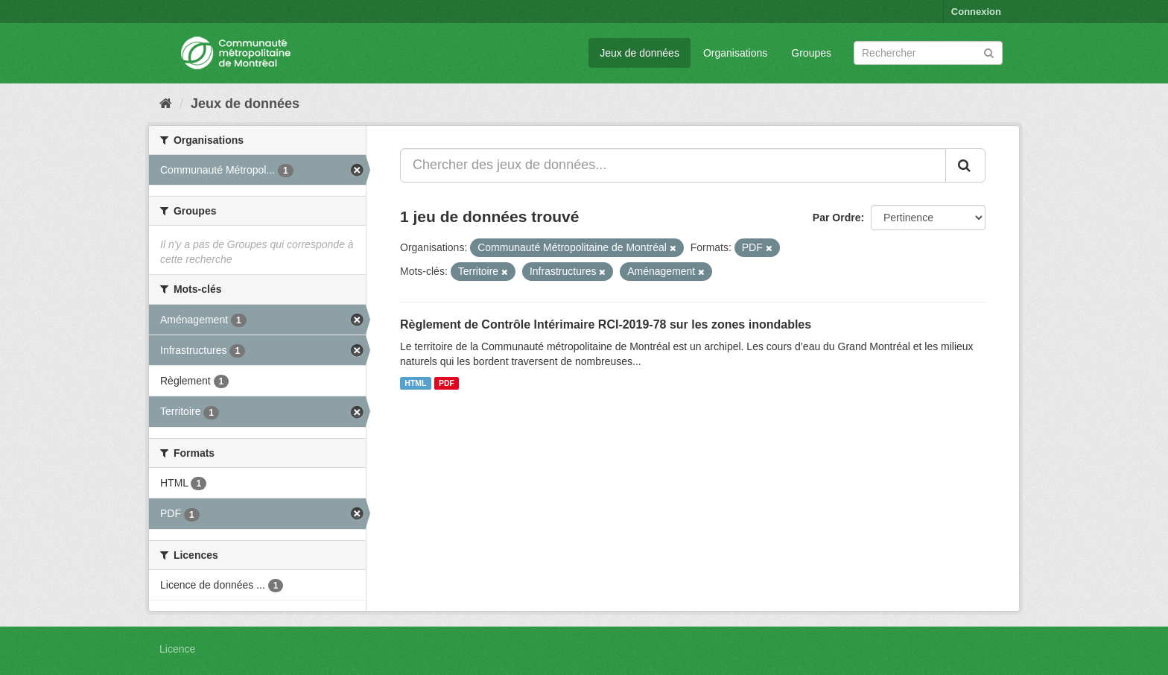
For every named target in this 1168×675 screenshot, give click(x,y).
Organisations (735, 53)
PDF (446, 382)
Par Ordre (837, 218)
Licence (177, 649)
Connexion (976, 11)
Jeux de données (639, 53)
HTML (415, 382)
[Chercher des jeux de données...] (673, 165)
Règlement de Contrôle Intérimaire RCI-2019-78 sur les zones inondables (605, 324)
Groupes (811, 53)
